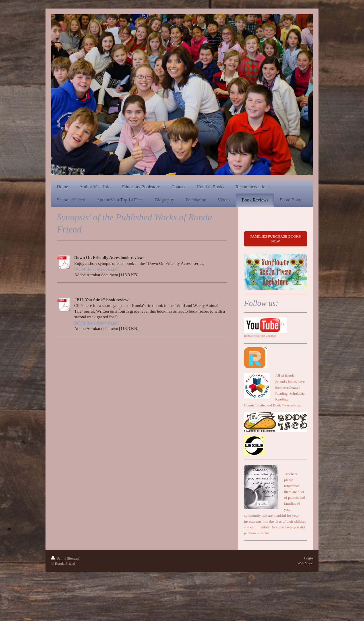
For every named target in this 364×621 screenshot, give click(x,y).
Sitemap (73, 558)
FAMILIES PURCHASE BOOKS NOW (275, 239)
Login (308, 558)
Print (58, 558)
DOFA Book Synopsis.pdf (96, 269)
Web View (305, 563)
